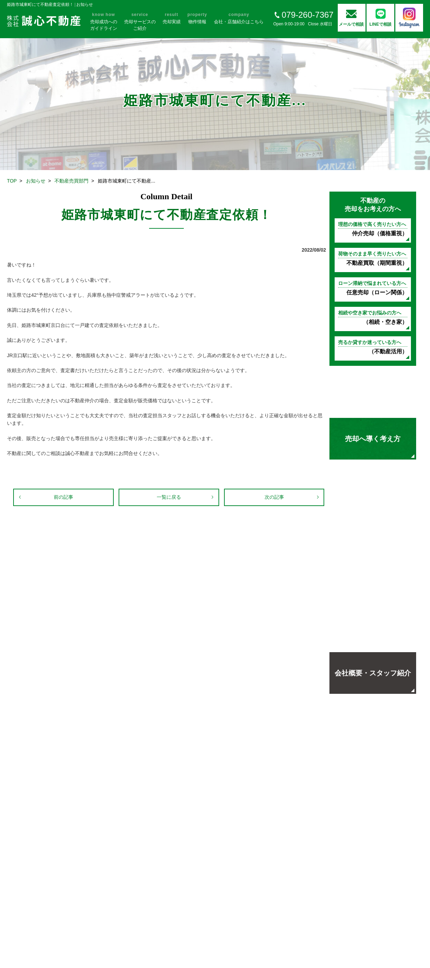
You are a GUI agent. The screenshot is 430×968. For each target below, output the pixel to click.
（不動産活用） (372, 346)
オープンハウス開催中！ (373, 579)
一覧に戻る (169, 497)
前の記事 (63, 497)
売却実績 (373, 532)
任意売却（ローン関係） (372, 287)
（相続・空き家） (372, 317)
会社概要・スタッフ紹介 (373, 673)
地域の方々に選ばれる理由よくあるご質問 (372, 626)
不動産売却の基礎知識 (372, 392)
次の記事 (274, 497)
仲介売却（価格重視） (372, 228)
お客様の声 (372, 485)
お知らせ (35, 181)
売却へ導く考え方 (373, 439)
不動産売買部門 (71, 181)
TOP (12, 181)
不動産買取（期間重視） (372, 258)
